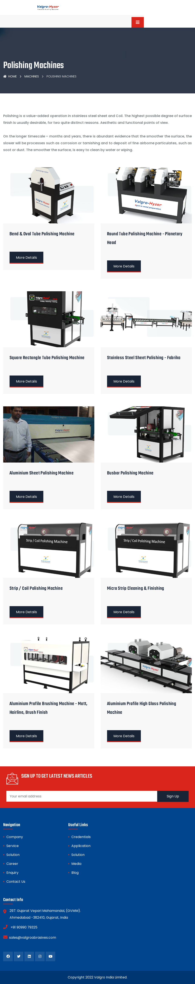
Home (10, 76)
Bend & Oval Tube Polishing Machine (42, 234)
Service (12, 845)
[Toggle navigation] (137, 22)
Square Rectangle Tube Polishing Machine (47, 358)
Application (80, 845)
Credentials (81, 836)
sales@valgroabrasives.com (29, 937)
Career (12, 863)
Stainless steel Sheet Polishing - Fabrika (143, 358)
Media (76, 863)
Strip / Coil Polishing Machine (36, 588)
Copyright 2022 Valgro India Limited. (97, 977)
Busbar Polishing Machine (130, 473)
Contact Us (15, 881)
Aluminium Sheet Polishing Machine (41, 473)
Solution (13, 854)
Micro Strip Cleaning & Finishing (135, 588)
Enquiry (12, 872)
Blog (75, 872)
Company (14, 836)
